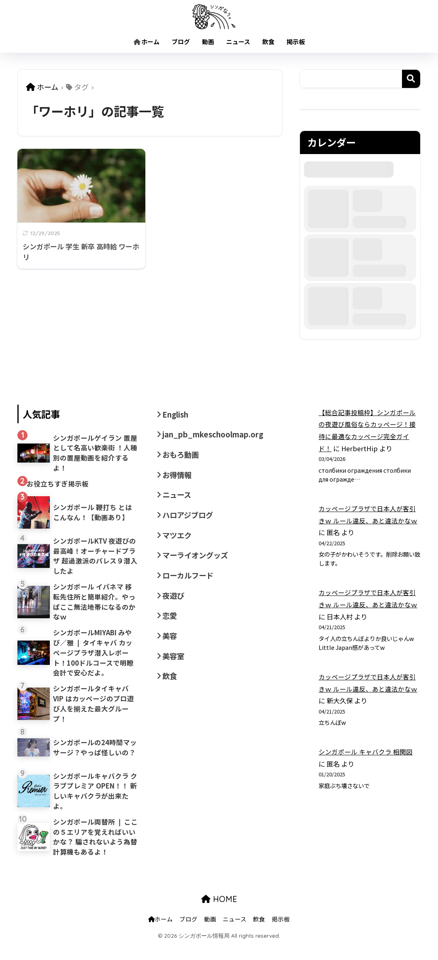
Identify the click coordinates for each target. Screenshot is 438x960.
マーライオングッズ (197, 560)
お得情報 (177, 477)
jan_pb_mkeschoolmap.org (216, 435)
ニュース (238, 41)
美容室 (173, 665)
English (177, 414)
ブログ (181, 41)
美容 (170, 643)
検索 (411, 79)
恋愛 (170, 623)
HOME (219, 915)
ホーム (146, 41)
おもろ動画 (181, 456)
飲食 (268, 41)
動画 (208, 41)
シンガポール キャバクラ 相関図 (365, 751)
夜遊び (173, 602)
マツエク (177, 539)
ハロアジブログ (189, 519)
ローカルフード (189, 581)
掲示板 (296, 41)
